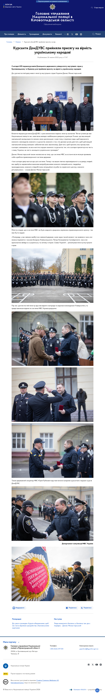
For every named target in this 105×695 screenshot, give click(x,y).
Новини (18, 42)
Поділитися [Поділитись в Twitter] (87, 608)
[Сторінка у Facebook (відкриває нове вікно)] (68, 34)
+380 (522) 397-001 (56, 649)
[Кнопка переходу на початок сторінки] (97, 690)
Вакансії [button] (58, 34)
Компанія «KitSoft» (80, 689)
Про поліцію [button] (9, 34)
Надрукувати (20, 608)
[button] (11, 642)
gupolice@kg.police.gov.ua (89, 649)
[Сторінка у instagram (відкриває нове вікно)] (81, 34)
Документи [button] (47, 34)
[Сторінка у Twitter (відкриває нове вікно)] (72, 34)
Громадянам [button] (34, 34)
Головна (9, 42)
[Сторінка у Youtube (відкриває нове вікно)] (76, 34)
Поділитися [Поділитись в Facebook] (72, 608)
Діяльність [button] (22, 34)
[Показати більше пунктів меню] (65, 34)
